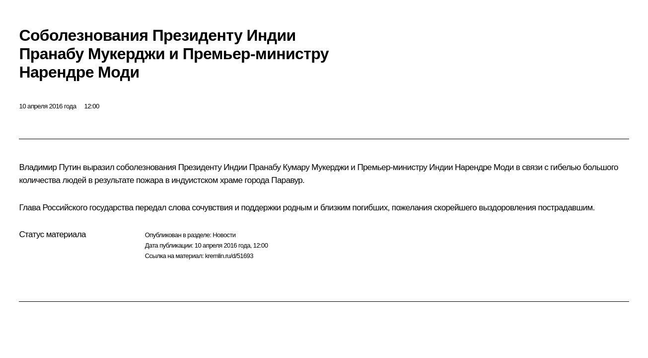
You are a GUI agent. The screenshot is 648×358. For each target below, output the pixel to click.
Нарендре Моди (484, 167)
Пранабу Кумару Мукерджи (299, 167)
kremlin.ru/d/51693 (229, 256)
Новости (224, 235)
